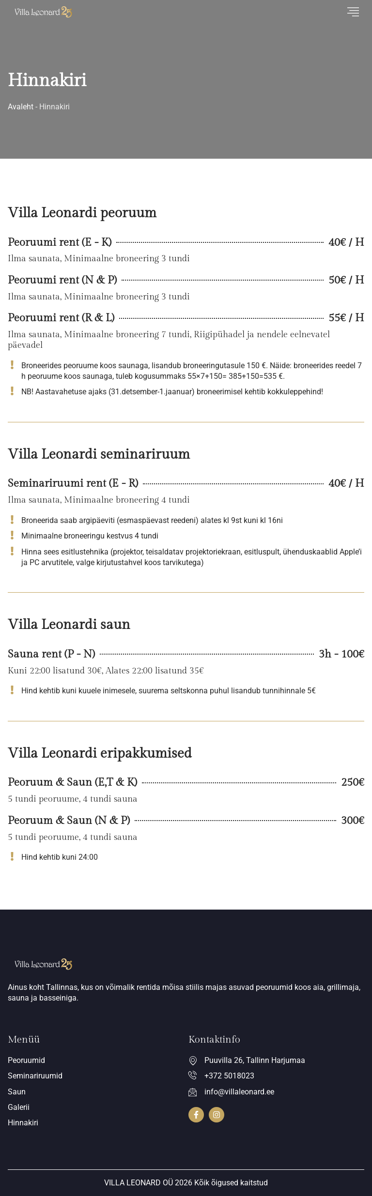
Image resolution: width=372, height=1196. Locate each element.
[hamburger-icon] (353, 12)
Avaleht (20, 106)
